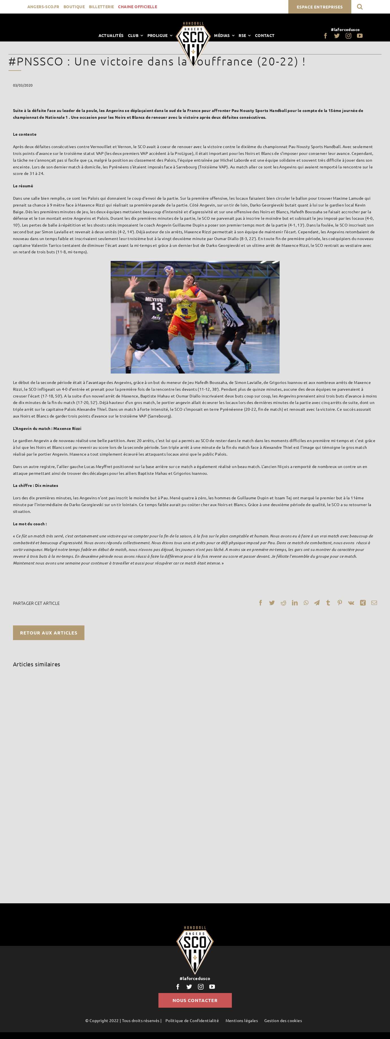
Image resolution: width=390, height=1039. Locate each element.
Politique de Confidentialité (192, 1020)
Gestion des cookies (283, 1020)
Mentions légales (242, 1020)
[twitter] (337, 36)
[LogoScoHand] (193, 24)
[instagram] (348, 36)
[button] (360, 6)
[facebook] (325, 36)
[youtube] (360, 36)
